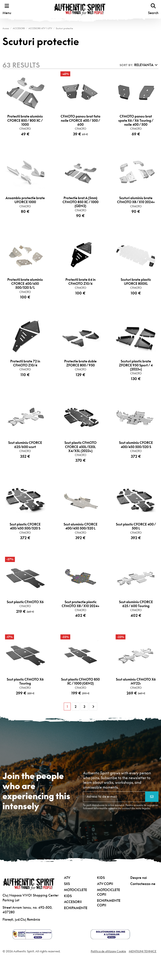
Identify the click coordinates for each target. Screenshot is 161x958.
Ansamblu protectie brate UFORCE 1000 (25, 200)
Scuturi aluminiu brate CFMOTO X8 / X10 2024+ (136, 200)
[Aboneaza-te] (152, 797)
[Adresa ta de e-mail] (114, 797)
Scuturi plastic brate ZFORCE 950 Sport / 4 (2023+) (136, 365)
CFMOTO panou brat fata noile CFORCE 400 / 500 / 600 (80, 120)
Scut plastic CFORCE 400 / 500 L (136, 526)
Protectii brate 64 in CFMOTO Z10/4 (80, 281)
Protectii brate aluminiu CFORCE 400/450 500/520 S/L (25, 283)
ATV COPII (105, 884)
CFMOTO (25, 129)
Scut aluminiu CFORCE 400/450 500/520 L (80, 526)
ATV (67, 878)
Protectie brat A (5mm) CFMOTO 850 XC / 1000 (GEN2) (80, 202)
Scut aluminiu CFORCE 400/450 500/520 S (136, 445)
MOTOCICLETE (75, 890)
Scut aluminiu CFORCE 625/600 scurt (25, 445)
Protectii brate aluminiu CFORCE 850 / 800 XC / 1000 (25, 120)
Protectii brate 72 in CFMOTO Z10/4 (25, 363)
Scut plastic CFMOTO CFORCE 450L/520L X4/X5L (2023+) (80, 447)
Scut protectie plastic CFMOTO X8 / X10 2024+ (80, 604)
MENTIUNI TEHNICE (142, 951)
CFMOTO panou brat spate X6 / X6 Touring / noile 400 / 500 (135, 120)
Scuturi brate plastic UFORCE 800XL (136, 281)
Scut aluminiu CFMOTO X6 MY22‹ (136, 681)
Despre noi (138, 878)
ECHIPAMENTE (75, 908)
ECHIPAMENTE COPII (108, 903)
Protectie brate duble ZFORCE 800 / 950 (80, 363)
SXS (67, 884)
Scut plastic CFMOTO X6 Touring (25, 681)
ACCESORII (73, 902)
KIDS (68, 896)
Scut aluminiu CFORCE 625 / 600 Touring (136, 604)
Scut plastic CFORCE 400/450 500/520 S (25, 526)
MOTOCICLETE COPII (108, 892)
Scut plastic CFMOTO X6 (25, 602)
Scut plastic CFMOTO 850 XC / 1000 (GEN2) (80, 681)
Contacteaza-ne (142, 884)
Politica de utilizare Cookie (108, 951)
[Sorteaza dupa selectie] (138, 65)
